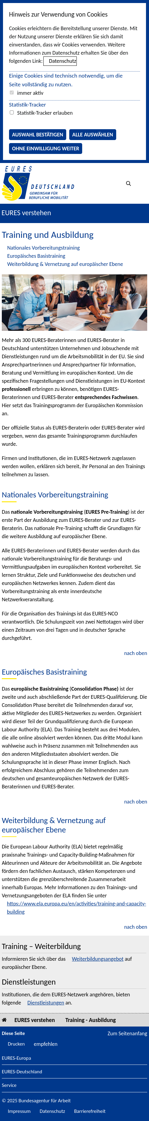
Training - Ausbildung (90, 1020)
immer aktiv (30, 93)
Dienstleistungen (45, 1002)
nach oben (135, 653)
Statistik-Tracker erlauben (45, 113)
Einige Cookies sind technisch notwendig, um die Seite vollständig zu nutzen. (66, 80)
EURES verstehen (26, 212)
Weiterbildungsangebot (97, 959)
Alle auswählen (92, 134)
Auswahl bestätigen (37, 134)
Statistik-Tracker (27, 104)
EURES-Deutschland (22, 1072)
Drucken (16, 1044)
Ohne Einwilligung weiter (45, 148)
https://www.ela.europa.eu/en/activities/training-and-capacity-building (76, 907)
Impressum (19, 1111)
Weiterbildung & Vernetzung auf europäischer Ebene (65, 264)
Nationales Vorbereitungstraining (43, 247)
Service (9, 1085)
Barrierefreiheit (90, 1111)
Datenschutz (62, 61)
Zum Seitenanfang (127, 1033)
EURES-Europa (16, 1058)
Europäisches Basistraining (36, 256)
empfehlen (45, 1044)
